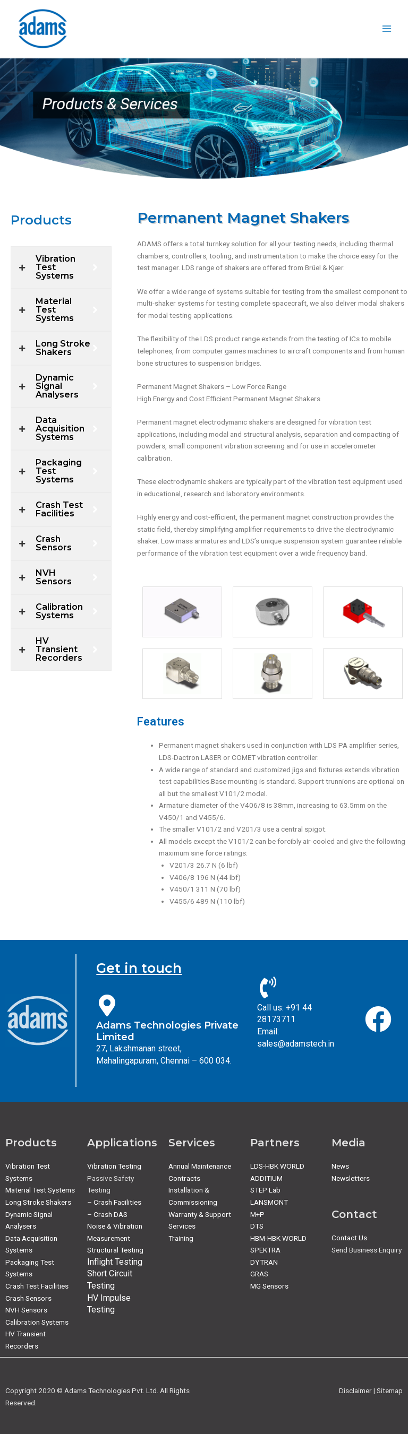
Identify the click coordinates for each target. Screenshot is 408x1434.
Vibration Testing (114, 1166)
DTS (257, 1226)
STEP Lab (265, 1190)
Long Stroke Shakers (38, 1202)
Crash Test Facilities (37, 1286)
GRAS (259, 1273)
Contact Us (349, 1237)
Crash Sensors (28, 1298)
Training (180, 1238)
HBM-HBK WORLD (278, 1238)
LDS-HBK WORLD (277, 1166)
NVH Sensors (26, 1310)
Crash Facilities (117, 1202)
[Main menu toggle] (387, 28)
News (340, 1166)
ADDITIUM (266, 1178)
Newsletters (351, 1178)
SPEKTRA (265, 1250)
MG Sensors (269, 1286)
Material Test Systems (40, 1190)
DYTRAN (264, 1262)
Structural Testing (115, 1250)
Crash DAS (111, 1214)
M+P (257, 1214)
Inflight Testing (114, 1262)
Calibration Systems (37, 1322)
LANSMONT (269, 1202)
